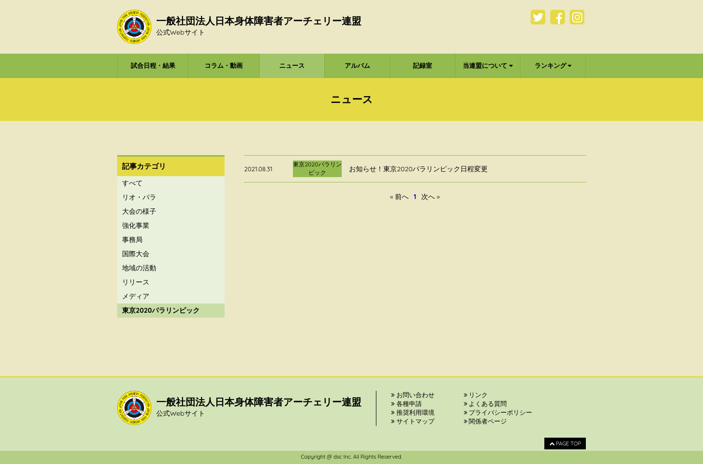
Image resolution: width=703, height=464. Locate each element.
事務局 (132, 239)
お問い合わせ (412, 395)
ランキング (553, 65)
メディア (135, 296)
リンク (476, 395)
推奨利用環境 (412, 412)
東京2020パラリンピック (161, 310)
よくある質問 (485, 403)
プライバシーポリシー (498, 412)
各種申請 (406, 403)
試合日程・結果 (153, 65)
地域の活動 (139, 267)
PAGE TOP (565, 443)
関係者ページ (485, 421)
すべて (132, 183)
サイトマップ (412, 421)
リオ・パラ (139, 197)
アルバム (357, 65)
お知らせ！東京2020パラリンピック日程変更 (418, 168)
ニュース (292, 65)
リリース (135, 282)
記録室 (422, 65)
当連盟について (488, 65)
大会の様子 (139, 211)
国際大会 (135, 253)
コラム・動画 (224, 65)
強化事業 (135, 225)
